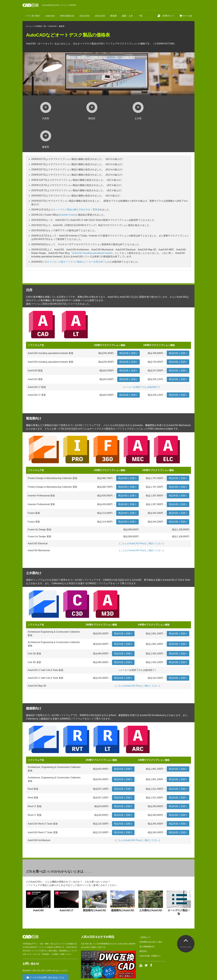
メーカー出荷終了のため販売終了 (141, 358)
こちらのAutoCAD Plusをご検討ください (141, 515)
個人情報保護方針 (147, 918)
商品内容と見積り (128, 324)
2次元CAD (100, 16)
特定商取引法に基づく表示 (150, 913)
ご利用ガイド (166, 16)
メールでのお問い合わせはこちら (45, 949)
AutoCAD (50, 16)
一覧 (140, 16)
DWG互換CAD (67, 16)
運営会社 (143, 923)
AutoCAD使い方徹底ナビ (149, 927)
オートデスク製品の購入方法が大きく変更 (75, 181)
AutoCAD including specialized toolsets (92, 224)
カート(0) (185, 16)
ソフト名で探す (32, 16)
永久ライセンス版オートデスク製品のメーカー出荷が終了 (75, 233)
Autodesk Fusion (67, 186)
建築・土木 (127, 16)
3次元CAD (84, 16)
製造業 (113, 16)
